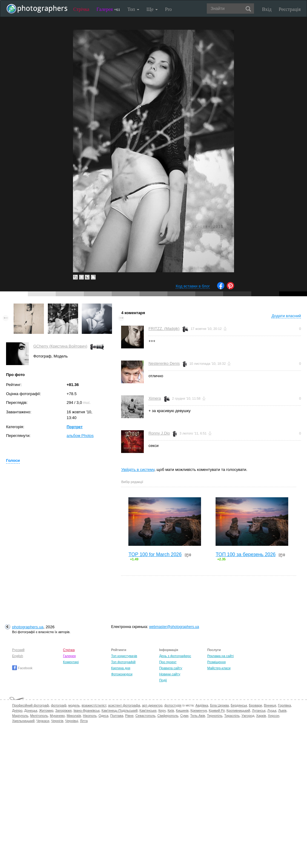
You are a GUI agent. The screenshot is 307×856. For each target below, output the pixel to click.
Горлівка (284, 705)
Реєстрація (290, 9)
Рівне (129, 715)
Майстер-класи (218, 668)
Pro (168, 9)
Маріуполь (20, 715)
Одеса (103, 715)
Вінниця (270, 705)
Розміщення (216, 662)
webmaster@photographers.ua (174, 627)
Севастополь (145, 715)
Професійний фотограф (30, 705)
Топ (133, 9)
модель (74, 705)
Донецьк (30, 710)
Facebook (22, 668)
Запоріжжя (63, 710)
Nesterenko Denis (164, 363)
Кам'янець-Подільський (119, 710)
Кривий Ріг (217, 710)
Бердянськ (239, 705)
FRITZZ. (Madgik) (164, 328)
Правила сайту (170, 668)
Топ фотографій (123, 662)
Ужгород (248, 715)
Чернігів (57, 721)
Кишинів (182, 710)
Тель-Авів (197, 715)
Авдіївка (202, 705)
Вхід (267, 9)
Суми (184, 715)
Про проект (168, 662)
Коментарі (71, 662)
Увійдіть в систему (137, 469)
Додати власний (286, 316)
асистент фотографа (124, 705)
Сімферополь (167, 715)
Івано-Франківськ (87, 710)
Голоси (13, 460)
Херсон (273, 715)
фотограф (58, 705)
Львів (282, 710)
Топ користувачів (124, 656)
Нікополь (90, 715)
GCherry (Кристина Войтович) (60, 346)
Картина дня (120, 668)
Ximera (154, 398)
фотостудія (173, 705)
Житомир (46, 710)
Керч (162, 710)
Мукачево (57, 715)
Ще (152, 9)
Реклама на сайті (220, 656)
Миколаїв (74, 715)
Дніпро (17, 710)
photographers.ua (27, 627)
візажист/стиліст (93, 705)
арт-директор (152, 705)
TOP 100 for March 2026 (155, 554)
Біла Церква (219, 705)
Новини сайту (169, 674)
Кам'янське (148, 710)
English (17, 656)
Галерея (108, 9)
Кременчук (198, 710)
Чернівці (71, 721)
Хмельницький (23, 721)
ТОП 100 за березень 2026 (246, 554)
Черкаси (42, 721)
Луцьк (271, 710)
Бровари (255, 705)
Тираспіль (232, 715)
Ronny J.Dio (159, 433)
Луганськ (259, 710)
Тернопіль (215, 715)
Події (163, 680)
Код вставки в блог (193, 286)
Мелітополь (39, 715)
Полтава (116, 715)
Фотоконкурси (121, 674)
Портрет (75, 427)
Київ (170, 710)
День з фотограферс (175, 656)
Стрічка (81, 9)
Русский (18, 650)
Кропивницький (238, 710)
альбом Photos (80, 435)
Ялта (83, 721)
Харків (261, 715)
